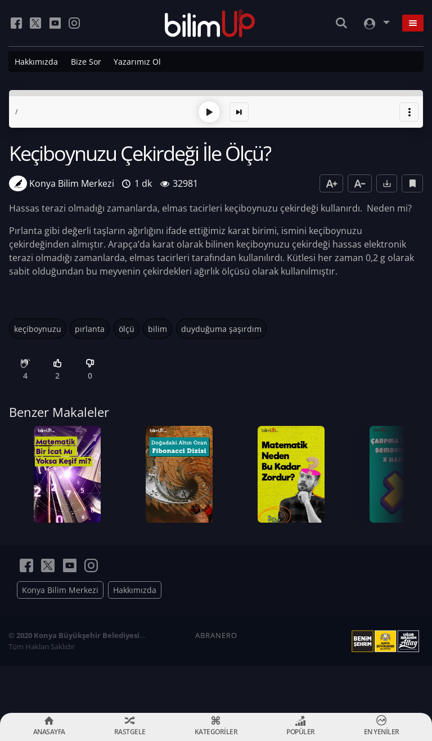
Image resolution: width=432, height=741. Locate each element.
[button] (408, 109)
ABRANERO (216, 682)
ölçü (126, 326)
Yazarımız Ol (137, 61)
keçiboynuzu (37, 326)
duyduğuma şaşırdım (221, 326)
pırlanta (90, 326)
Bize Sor (86, 61)
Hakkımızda (36, 61)
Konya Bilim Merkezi (60, 636)
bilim (157, 326)
